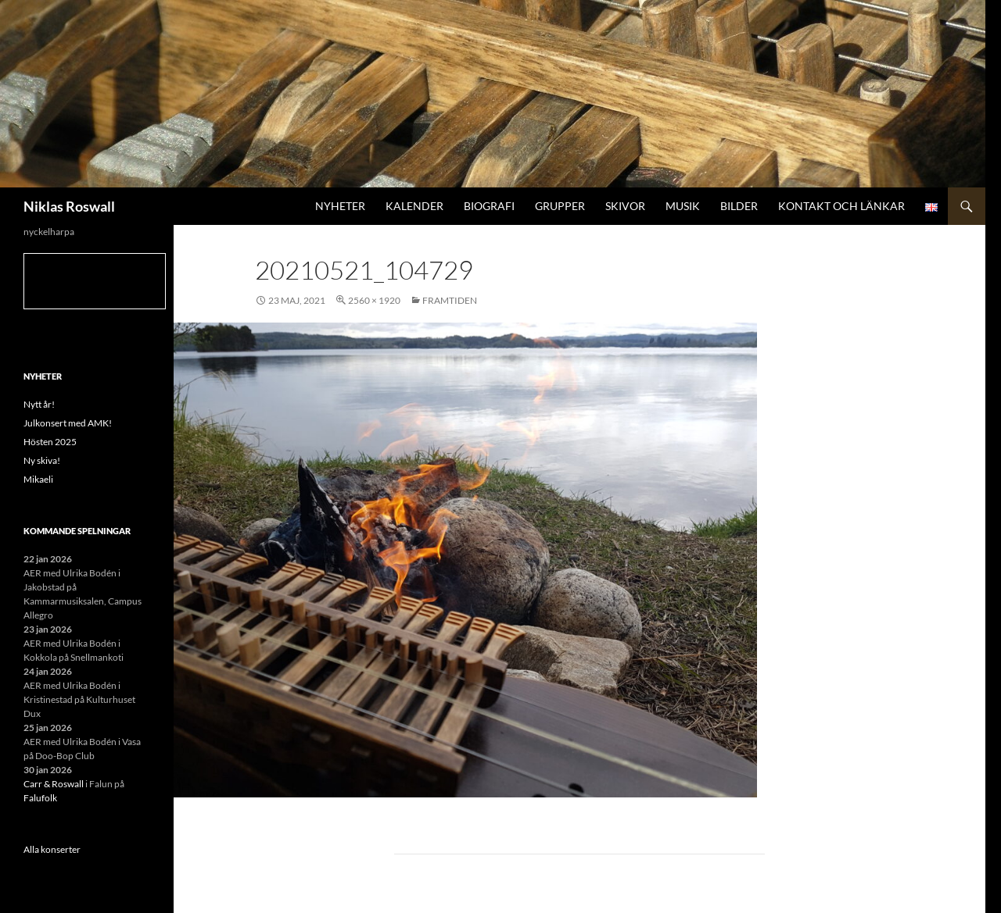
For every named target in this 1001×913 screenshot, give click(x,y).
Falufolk (40, 798)
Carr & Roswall (53, 784)
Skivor (625, 205)
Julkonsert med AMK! (67, 423)
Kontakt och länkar (841, 205)
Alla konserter (52, 849)
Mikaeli (38, 479)
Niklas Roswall (69, 206)
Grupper (560, 205)
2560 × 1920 (374, 300)
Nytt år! (39, 404)
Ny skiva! (41, 460)
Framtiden (449, 300)
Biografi (489, 205)
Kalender (414, 205)
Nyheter (340, 205)
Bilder (739, 205)
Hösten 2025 (50, 442)
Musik (683, 205)
